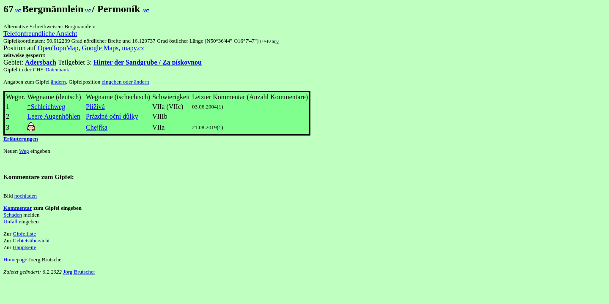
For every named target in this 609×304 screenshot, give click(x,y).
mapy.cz (133, 48)
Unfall (10, 221)
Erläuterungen (20, 139)
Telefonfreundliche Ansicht (40, 33)
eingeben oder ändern (125, 82)
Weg (24, 151)
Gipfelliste (24, 234)
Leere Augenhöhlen (53, 116)
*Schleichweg (46, 106)
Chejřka (96, 127)
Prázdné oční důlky (112, 116)
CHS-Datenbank (51, 69)
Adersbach (40, 62)
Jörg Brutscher (79, 272)
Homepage (15, 259)
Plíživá (95, 106)
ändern (58, 82)
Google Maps (100, 48)
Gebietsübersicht (31, 240)
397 (18, 10)
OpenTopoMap (58, 48)
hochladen (25, 196)
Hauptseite (24, 247)
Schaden (12, 215)
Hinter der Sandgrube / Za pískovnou (147, 62)
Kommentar (17, 208)
